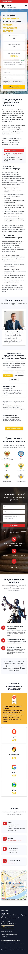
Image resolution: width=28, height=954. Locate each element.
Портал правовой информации (9, 934)
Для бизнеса (7, 375)
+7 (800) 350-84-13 (17, 154)
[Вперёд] (24, 328)
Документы (14, 379)
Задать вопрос (10, 150)
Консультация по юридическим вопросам (12, 102)
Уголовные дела (19, 375)
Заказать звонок (12, 863)
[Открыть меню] (26, 6)
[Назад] (3, 328)
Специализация (8, 372)
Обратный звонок (7, 1)
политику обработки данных (17, 531)
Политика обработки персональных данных (12, 943)
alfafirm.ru (22, 949)
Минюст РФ (4, 936)
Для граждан (20, 372)
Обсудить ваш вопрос (14, 428)
